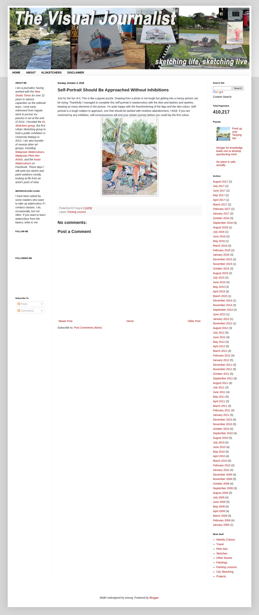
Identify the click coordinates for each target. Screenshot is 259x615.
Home (130, 321)
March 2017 (220, 204)
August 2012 (220, 328)
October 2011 (221, 373)
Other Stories (224, 557)
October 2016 (221, 218)
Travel (220, 544)
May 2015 (219, 286)
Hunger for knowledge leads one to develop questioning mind (229, 151)
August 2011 (220, 383)
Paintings (222, 562)
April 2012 (219, 346)
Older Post (194, 321)
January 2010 (221, 469)
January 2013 (221, 318)
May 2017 (219, 195)
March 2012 (220, 350)
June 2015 (219, 282)
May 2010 (219, 451)
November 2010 (222, 424)
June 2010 (219, 447)
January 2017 (221, 213)
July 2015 (218, 277)
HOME (16, 72)
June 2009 (219, 501)
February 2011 (221, 410)
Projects (221, 576)
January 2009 (221, 524)
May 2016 (219, 241)
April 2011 (219, 401)
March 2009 (220, 515)
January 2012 (221, 360)
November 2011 (222, 369)
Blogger (153, 597)
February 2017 (221, 208)
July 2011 (218, 387)
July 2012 (218, 332)
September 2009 (223, 488)
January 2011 (221, 414)
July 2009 (218, 497)
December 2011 (222, 364)
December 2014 (222, 300)
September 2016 (223, 222)
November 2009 (222, 479)
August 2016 (220, 227)
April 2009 (219, 511)
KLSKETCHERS (51, 72)
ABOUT (31, 72)
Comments (26, 310)
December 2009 (222, 474)
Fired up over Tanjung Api (237, 133)
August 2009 (220, 492)
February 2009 (221, 520)
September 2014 (223, 309)
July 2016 (218, 231)
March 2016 (220, 245)
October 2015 (221, 268)
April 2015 (219, 291)
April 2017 (219, 199)
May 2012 (219, 341)
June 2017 (219, 190)
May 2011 (219, 396)
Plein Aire (222, 548)
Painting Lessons (77, 212)
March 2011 (220, 405)
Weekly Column (225, 539)
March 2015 (220, 296)
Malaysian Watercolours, (30, 152)
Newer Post (65, 321)
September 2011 (223, 378)
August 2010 (220, 437)
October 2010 (221, 428)
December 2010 (222, 419)
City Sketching (224, 571)
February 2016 (221, 250)
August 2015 (220, 273)
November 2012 (222, 323)
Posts (22, 303)
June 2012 (219, 337)
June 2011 (219, 392)
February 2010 (221, 465)
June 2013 (219, 314)
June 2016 (219, 236)
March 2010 (220, 460)
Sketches (222, 553)
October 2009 (221, 483)
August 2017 (220, 181)
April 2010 (219, 456)
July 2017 (218, 186)
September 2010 (223, 433)
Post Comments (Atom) (88, 327)
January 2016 (221, 254)
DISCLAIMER (75, 72)
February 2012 (221, 355)
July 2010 (218, 442)
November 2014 (222, 305)
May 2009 (219, 506)
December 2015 (222, 259)
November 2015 (222, 263)
